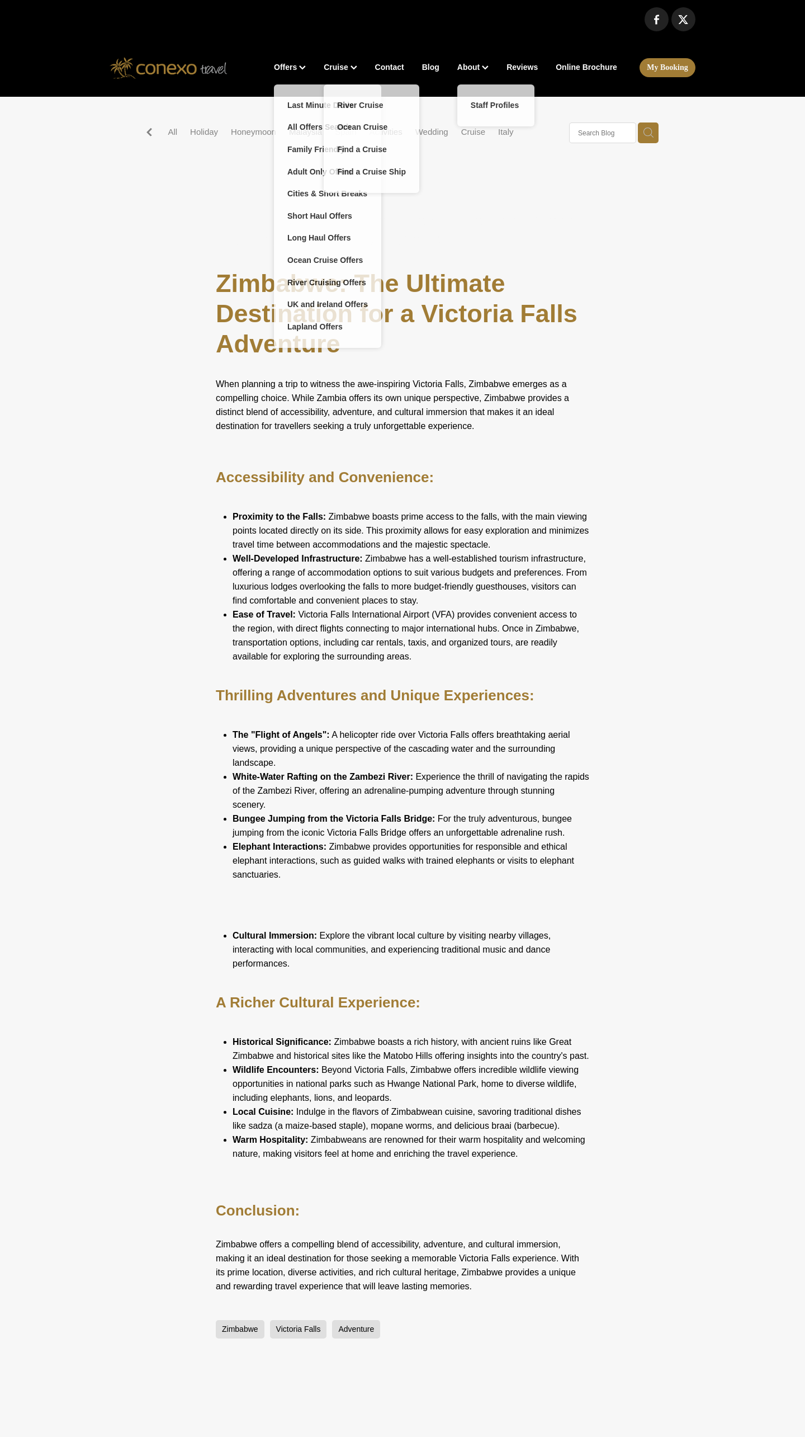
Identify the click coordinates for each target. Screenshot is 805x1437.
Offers (290, 67)
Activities (386, 131)
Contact (389, 67)
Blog (430, 67)
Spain (345, 131)
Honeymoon (253, 131)
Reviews (522, 67)
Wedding (431, 131)
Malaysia (305, 131)
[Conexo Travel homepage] (168, 67)
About (473, 67)
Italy (506, 131)
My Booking (667, 67)
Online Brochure (586, 67)
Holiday (204, 131)
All (172, 131)
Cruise (340, 67)
